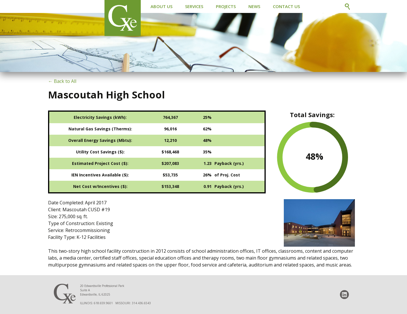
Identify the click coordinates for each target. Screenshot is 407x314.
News (254, 6)
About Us (161, 6)
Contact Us (286, 6)
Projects (226, 6)
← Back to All (62, 81)
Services (194, 6)
